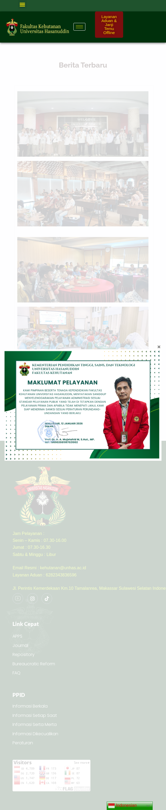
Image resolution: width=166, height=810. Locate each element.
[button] (22, 4)
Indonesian (122, 806)
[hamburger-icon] (79, 27)
